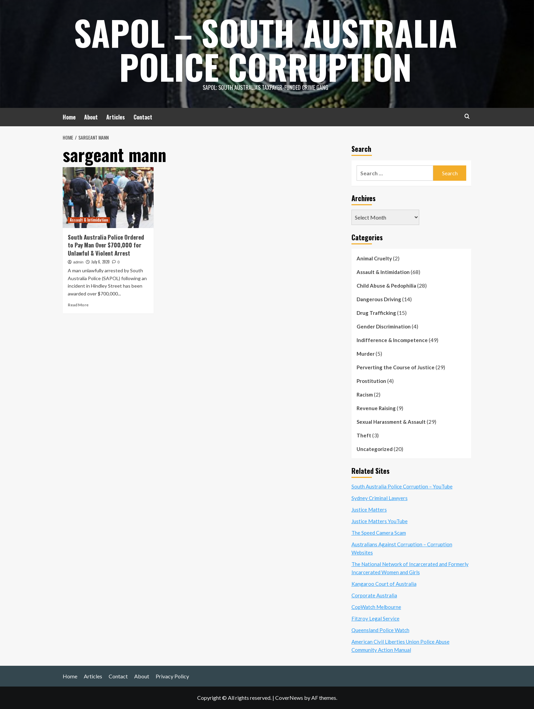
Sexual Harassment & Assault (391, 422)
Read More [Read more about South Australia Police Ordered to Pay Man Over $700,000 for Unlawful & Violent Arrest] (78, 304)
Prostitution (371, 381)
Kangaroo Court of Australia (384, 584)
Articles (115, 117)
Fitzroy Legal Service (375, 618)
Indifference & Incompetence (392, 340)
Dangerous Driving (379, 299)
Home (69, 117)
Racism (365, 394)
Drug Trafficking (376, 313)
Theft (364, 435)
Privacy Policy (172, 676)
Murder (366, 354)
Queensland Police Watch (380, 630)
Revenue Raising (376, 408)
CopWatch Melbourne (376, 607)
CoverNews (289, 697)
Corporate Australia (374, 595)
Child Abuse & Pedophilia (386, 286)
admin (78, 262)
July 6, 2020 (100, 261)
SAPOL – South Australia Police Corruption (265, 49)
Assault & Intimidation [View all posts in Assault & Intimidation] (89, 220)
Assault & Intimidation (383, 272)
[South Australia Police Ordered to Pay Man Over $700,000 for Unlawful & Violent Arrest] (108, 197)
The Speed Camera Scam (378, 533)
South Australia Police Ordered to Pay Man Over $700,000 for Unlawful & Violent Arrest (106, 245)
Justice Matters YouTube (379, 521)
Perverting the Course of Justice (396, 367)
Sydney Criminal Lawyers (379, 498)
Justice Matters (369, 509)
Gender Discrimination (384, 326)
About (91, 117)
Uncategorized (375, 449)
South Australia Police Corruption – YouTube (402, 486)
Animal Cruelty (374, 258)
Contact (143, 117)
